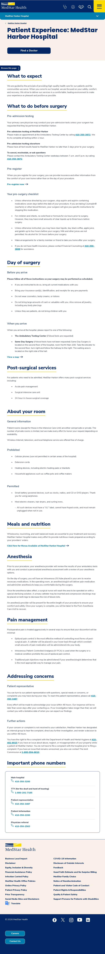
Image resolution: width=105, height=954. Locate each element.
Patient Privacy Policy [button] (16, 890)
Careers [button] (15, 933)
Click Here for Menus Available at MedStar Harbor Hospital (36, 546)
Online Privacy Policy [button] (15, 885)
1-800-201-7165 (23, 792)
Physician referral (20, 822)
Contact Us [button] (15, 941)
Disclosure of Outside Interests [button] (68, 863)
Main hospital (17, 777)
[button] (65, 7)
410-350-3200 (22, 781)
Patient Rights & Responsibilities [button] (69, 890)
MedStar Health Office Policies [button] (20, 881)
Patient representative (22, 800)
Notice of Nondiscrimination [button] (67, 881)
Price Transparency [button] (14, 894)
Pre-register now (15, 184)
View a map (13, 357)
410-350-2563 (22, 826)
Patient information (20, 811)
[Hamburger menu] (99, 6)
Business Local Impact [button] (16, 858)
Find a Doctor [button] (29, 50)
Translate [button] (15, 903)
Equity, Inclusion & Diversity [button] (19, 867)
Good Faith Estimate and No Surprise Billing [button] (75, 872)
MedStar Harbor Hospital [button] (17, 16)
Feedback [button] (58, 867)
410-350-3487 (22, 804)
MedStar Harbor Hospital (17, 23)
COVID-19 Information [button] (64, 858)
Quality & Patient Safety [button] (65, 894)
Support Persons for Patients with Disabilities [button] (76, 899)
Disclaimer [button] (10, 863)
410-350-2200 (22, 815)
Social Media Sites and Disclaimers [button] (22, 899)
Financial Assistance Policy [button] (18, 872)
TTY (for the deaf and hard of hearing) (30, 788)
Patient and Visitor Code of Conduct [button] (71, 885)
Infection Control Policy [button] (16, 876)
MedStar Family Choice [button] (64, 876)
